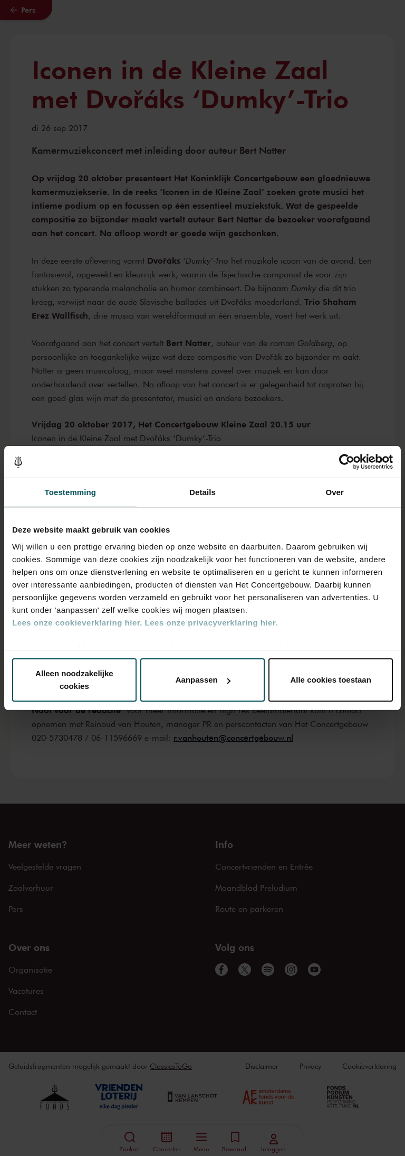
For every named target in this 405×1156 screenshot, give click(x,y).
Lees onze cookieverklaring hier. (77, 622)
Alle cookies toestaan (330, 679)
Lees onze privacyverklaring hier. (211, 622)
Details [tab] (202, 492)
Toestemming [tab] (71, 492)
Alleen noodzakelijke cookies (74, 680)
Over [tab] (334, 492)
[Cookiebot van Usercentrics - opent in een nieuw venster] (347, 462)
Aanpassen (203, 679)
